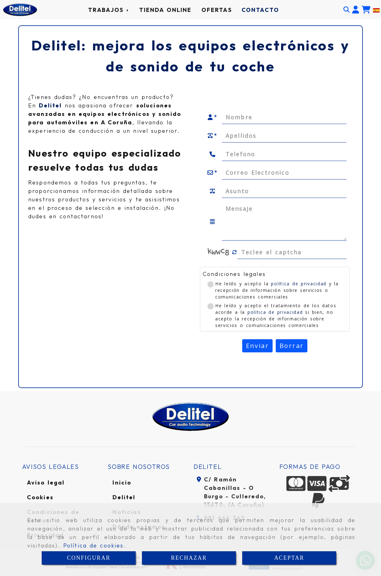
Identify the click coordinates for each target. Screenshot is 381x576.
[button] (355, 10)
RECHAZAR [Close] (189, 558)
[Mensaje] (284, 222)
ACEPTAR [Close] (289, 558)
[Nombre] (284, 117)
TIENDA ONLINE (165, 9)
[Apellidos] (284, 136)
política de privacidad (298, 284)
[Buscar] (346, 10)
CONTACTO (260, 9)
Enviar (257, 345)
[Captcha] (292, 252)
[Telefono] (284, 154)
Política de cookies (93, 545)
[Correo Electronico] (284, 172)
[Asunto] (284, 191)
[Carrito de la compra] (366, 10)
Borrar (291, 345)
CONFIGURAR (89, 558)
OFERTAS (216, 9)
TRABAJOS (108, 9)
